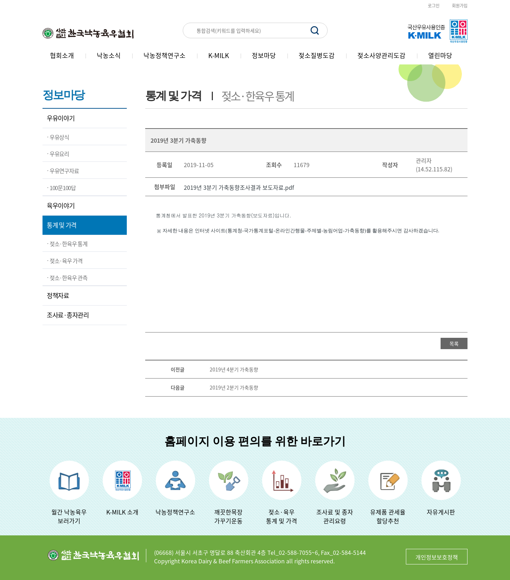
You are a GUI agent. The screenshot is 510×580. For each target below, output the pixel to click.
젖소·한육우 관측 (68, 277)
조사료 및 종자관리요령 (334, 516)
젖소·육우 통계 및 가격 (281, 516)
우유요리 (59, 153)
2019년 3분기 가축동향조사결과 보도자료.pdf (239, 187)
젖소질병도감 (317, 55)
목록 (454, 343)
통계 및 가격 (61, 225)
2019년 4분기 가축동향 (234, 369)
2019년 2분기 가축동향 (234, 387)
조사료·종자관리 (68, 315)
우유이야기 (61, 118)
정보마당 (264, 55)
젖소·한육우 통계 (68, 243)
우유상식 (59, 137)
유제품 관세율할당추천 (388, 516)
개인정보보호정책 (436, 557)
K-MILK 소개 (122, 511)
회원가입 (460, 5)
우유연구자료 (64, 170)
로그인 (434, 5)
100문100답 (63, 187)
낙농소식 (109, 55)
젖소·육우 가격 (66, 260)
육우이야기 (61, 205)
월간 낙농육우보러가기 (69, 516)
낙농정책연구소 (164, 55)
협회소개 (62, 55)
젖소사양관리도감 (381, 55)
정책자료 (58, 295)
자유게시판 (441, 511)
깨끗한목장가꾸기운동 (228, 516)
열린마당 (440, 55)
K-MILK (218, 55)
